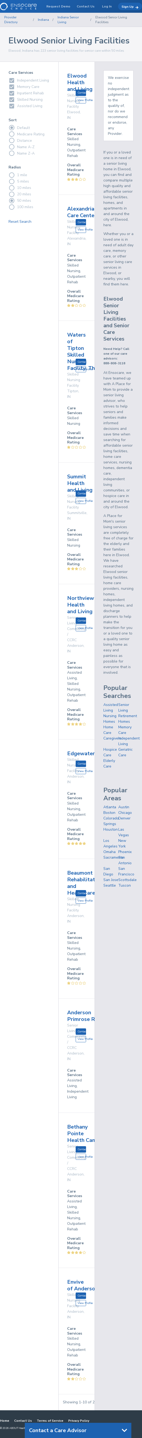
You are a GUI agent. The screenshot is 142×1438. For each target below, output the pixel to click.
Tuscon (124, 885)
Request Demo (58, 6)
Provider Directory (11, 19)
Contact (82, 93)
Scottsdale (127, 879)
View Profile (82, 100)
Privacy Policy (78, 1421)
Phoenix (125, 851)
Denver (124, 818)
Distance (20, 140)
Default (19, 127)
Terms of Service (50, 1421)
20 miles (20, 194)
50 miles (20, 200)
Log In (107, 6)
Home (4, 1421)
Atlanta (109, 807)
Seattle (109, 885)
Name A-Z (22, 147)
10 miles (20, 188)
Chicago (125, 812)
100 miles (21, 207)
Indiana (43, 20)
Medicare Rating (26, 134)
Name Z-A (22, 153)
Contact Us (23, 1421)
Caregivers (112, 738)
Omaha (109, 851)
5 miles (19, 181)
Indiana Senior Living (68, 19)
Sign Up (130, 7)
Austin (123, 807)
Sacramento (113, 857)
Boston (109, 812)
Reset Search (20, 221)
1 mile (18, 175)
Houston (110, 829)
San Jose (110, 879)
